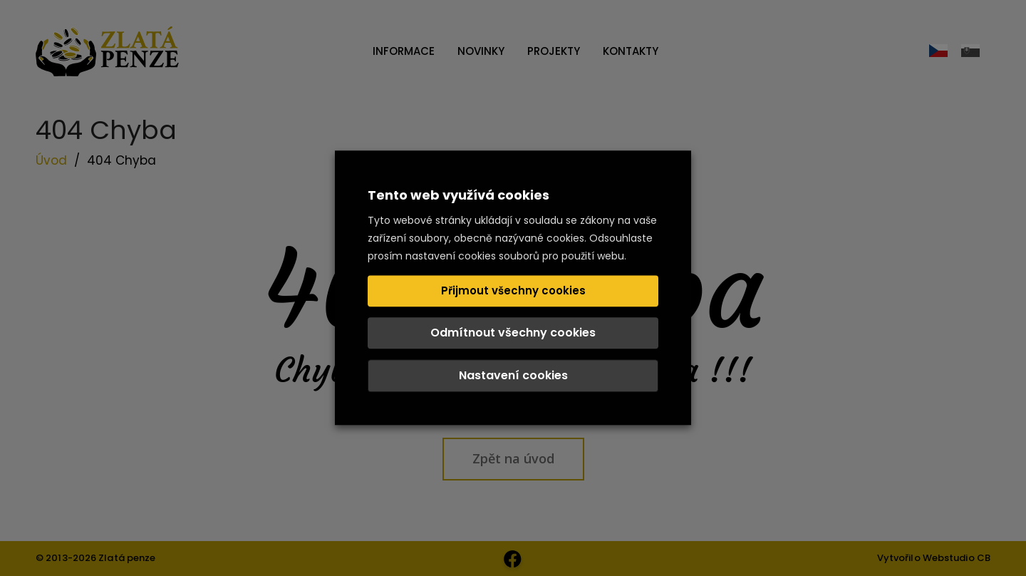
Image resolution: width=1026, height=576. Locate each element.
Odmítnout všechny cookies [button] (513, 333)
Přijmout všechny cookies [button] (513, 291)
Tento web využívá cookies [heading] (458, 195)
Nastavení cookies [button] (513, 376)
